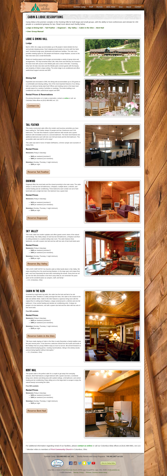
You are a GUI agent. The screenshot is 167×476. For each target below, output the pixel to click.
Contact (138, 7)
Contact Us (33, 106)
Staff (91, 7)
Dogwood (62, 28)
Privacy (81, 472)
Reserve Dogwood (37, 218)
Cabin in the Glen (86, 28)
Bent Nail (100, 28)
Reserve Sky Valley (37, 264)
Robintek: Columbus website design (96, 472)
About (128, 7)
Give (121, 7)
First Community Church (70, 470)
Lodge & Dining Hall (34, 28)
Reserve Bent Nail (37, 411)
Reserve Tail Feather (38, 172)
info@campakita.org (113, 470)
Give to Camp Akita (108, 463)
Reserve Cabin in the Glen (41, 336)
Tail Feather (50, 28)
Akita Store (110, 7)
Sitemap (75, 472)
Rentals (100, 7)
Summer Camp (80, 7)
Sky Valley (72, 28)
